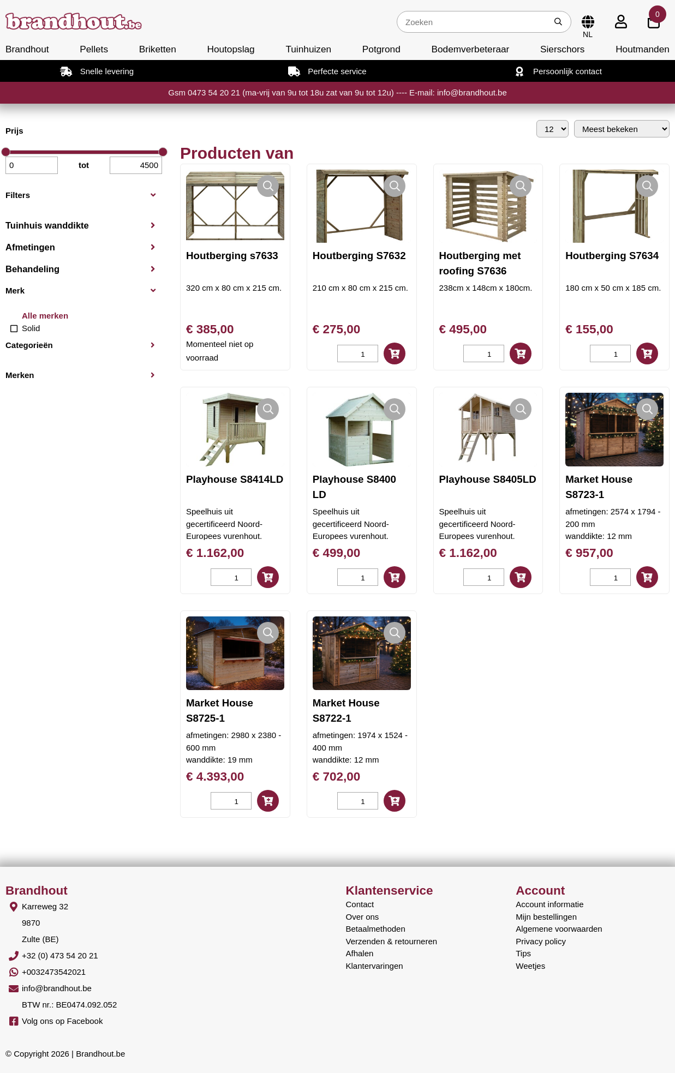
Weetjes (530, 965)
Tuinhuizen (308, 49)
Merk (15, 290)
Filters (17, 195)
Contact (360, 904)
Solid (31, 328)
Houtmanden (643, 49)
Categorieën (29, 345)
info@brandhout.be (57, 988)
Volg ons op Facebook (62, 1021)
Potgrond (381, 49)
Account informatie (549, 904)
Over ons (362, 916)
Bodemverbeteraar (470, 49)
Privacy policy (541, 941)
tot (84, 165)
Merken (19, 375)
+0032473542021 (54, 971)
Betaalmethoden (375, 928)
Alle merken (45, 315)
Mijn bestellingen (546, 916)
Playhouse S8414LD (234, 479)
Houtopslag (230, 49)
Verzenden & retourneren (392, 941)
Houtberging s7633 (232, 255)
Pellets (94, 49)
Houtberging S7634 (612, 255)
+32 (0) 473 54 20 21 (60, 955)
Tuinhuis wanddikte (47, 225)
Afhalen (360, 953)
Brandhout (27, 49)
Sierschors (562, 49)
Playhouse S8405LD (487, 479)
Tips (523, 953)
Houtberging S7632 (359, 255)
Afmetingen (30, 247)
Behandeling (32, 269)
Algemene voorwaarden (559, 928)
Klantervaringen (374, 965)
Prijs (14, 130)
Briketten (157, 49)
